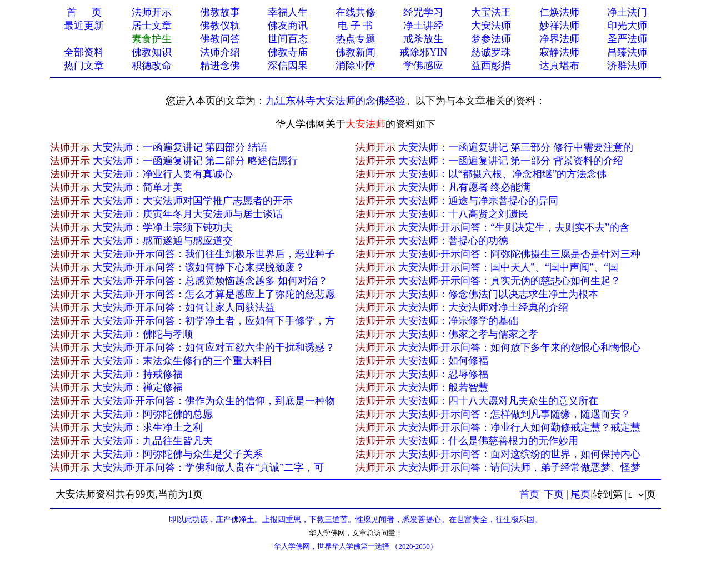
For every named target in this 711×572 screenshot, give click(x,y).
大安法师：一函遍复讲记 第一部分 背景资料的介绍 (510, 160)
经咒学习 (423, 12)
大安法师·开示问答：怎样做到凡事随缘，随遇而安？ (514, 414)
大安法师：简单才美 (138, 187)
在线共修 (355, 12)
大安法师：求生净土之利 (148, 427)
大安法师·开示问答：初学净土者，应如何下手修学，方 (214, 320)
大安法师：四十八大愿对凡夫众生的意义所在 (498, 400)
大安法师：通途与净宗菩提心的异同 (478, 200)
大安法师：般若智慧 (443, 387)
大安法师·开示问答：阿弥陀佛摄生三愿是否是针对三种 (519, 254)
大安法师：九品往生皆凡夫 (153, 440)
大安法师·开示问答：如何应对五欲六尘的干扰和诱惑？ (214, 347)
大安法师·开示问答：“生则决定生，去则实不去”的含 (513, 227)
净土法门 (627, 12)
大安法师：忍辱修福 (443, 374)
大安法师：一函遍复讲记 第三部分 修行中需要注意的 (515, 147)
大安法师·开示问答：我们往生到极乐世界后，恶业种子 (214, 254)
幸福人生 (288, 12)
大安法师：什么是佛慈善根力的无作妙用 (488, 440)
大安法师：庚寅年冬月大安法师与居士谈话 (188, 214)
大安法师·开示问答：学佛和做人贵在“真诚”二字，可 (208, 467)
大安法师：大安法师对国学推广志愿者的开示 (193, 200)
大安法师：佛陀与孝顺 (143, 334)
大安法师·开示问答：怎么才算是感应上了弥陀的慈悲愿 (214, 294)
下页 (554, 494)
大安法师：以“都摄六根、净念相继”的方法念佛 (502, 174)
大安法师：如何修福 (443, 360)
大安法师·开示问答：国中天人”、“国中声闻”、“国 (508, 267)
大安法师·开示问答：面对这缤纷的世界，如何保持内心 (519, 454)
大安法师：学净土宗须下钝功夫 (163, 227)
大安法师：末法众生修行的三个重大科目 (183, 360)
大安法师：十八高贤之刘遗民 (463, 214)
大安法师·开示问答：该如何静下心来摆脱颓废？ (199, 267)
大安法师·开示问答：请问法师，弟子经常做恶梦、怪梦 (519, 467)
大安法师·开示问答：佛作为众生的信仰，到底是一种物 (214, 400)
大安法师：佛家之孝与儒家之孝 (468, 334)
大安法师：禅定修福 (138, 387)
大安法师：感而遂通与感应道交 (163, 240)
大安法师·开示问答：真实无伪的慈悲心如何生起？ (509, 280)
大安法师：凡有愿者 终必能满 (464, 187)
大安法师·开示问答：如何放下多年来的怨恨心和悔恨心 (519, 347)
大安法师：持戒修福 (138, 374)
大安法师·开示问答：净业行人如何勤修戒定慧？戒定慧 (519, 427)
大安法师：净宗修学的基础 (458, 320)
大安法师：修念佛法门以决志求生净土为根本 (498, 294)
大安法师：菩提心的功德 (453, 240)
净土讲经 (423, 25)
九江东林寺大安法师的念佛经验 (335, 100)
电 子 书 (355, 25)
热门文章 (84, 65)
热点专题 (355, 38)
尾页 (580, 494)
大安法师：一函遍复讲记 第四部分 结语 (180, 147)
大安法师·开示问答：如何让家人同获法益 (184, 307)
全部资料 (84, 52)
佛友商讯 (288, 25)
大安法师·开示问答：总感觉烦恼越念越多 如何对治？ (210, 280)
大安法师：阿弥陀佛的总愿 (153, 414)
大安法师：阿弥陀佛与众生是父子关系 (178, 454)
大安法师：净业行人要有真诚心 (163, 174)
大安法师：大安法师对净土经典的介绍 (483, 307)
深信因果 (288, 65)
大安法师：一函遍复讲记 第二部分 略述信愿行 (195, 160)
